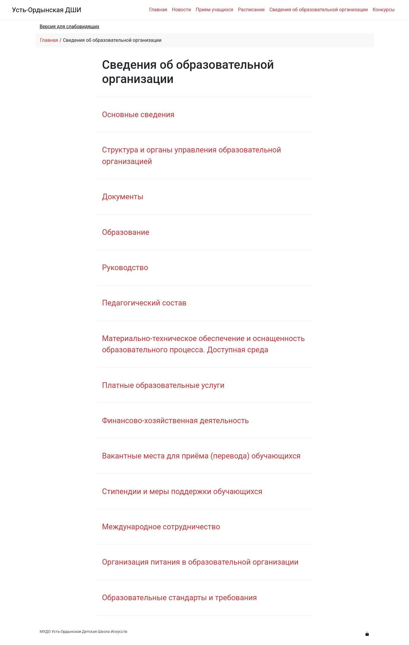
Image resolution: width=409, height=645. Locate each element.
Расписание (251, 9)
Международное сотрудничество (161, 526)
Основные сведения (138, 114)
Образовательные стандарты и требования (179, 597)
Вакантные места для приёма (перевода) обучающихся (201, 455)
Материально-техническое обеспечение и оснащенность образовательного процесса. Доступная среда (203, 344)
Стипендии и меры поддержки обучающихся (182, 491)
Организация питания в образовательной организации (200, 562)
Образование (125, 232)
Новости (181, 9)
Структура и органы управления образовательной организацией (191, 155)
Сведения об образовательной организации (318, 9)
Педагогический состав (144, 302)
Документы (122, 196)
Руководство (125, 267)
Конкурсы (384, 9)
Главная (158, 9)
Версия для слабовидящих (70, 26)
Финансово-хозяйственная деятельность (175, 420)
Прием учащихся (214, 9)
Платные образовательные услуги (163, 385)
